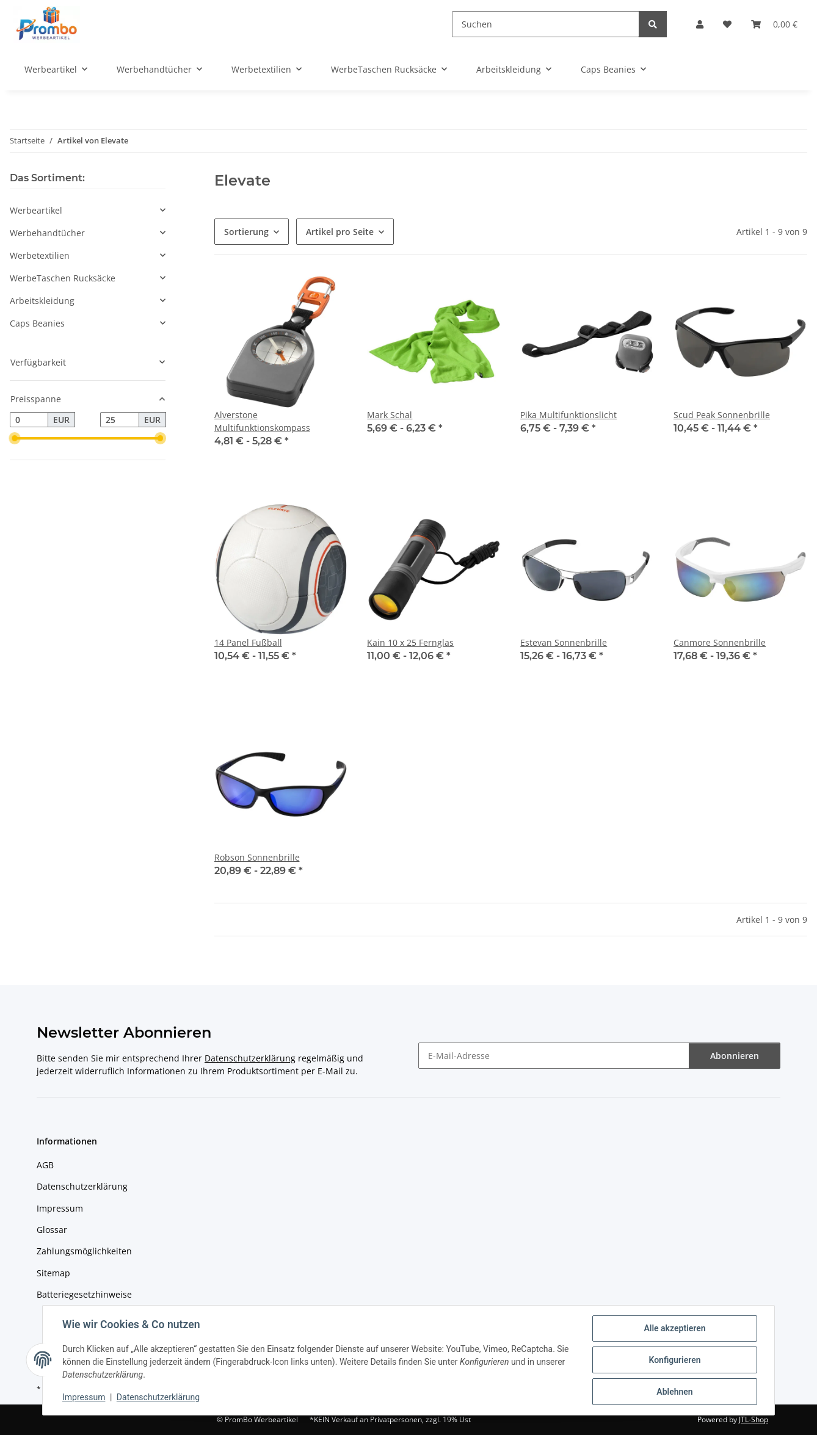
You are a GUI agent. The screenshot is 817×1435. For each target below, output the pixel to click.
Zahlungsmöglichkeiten (84, 1251)
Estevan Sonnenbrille (563, 642)
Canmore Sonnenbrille (720, 642)
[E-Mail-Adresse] (553, 1056)
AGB (45, 1165)
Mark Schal (389, 415)
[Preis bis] (119, 420)
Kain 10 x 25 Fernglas (410, 642)
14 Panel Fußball (248, 642)
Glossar (52, 1229)
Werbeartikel (36, 210)
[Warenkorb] (774, 24)
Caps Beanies (37, 323)
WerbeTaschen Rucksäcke (62, 278)
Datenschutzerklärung (158, 1397)
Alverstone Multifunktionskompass (262, 421)
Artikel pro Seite (340, 231)
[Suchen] (545, 24)
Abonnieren (734, 1055)
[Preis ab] (29, 420)
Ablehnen (674, 1392)
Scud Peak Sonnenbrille (722, 415)
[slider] (15, 439)
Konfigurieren (674, 1360)
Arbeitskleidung (42, 300)
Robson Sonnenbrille (257, 857)
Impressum (83, 1397)
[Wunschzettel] (727, 24)
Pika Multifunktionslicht (568, 415)
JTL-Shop (753, 1419)
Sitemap (53, 1273)
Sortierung (246, 231)
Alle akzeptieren (674, 1328)
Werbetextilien (40, 255)
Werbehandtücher (47, 233)
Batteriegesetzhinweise (84, 1294)
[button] (699, 24)
